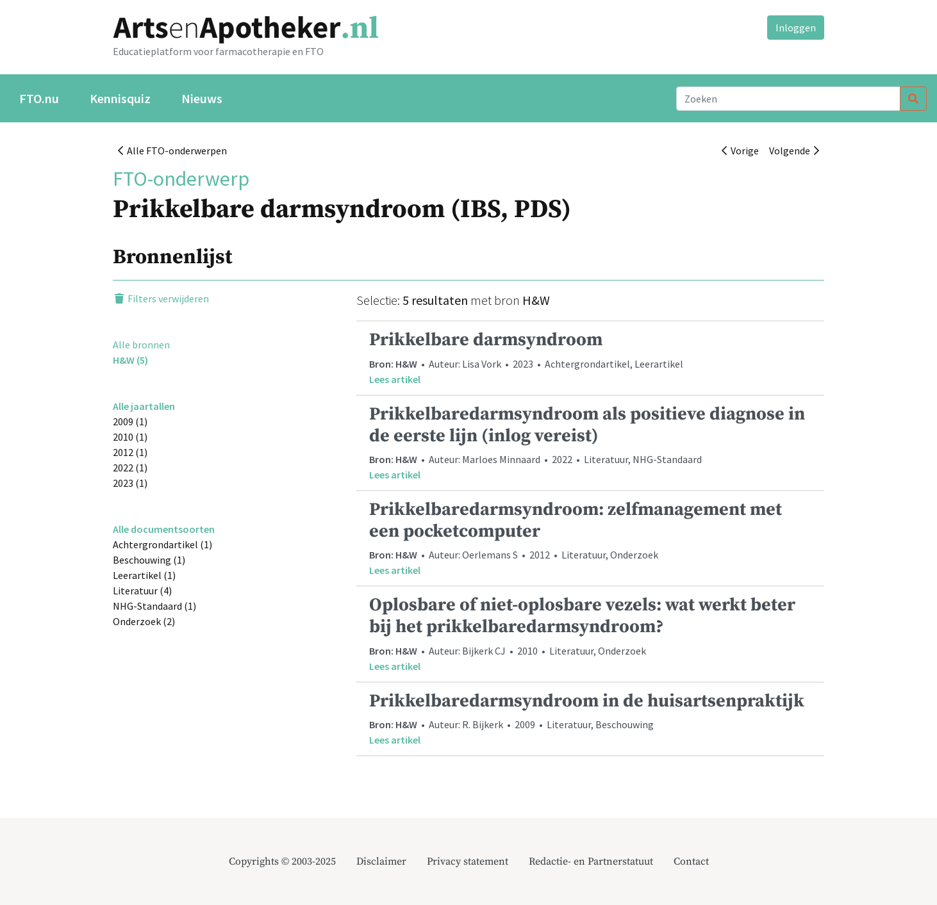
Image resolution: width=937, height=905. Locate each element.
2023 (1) (130, 483)
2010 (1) (130, 436)
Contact (691, 861)
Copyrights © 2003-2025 (282, 861)
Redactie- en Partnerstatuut (591, 861)
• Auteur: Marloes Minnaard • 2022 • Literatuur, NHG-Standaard (590, 442)
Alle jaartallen (144, 406)
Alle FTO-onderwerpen (172, 150)
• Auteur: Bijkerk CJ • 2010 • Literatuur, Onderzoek (590, 633)
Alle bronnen (141, 344)
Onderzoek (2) (144, 621)
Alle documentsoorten (164, 529)
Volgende (794, 150)
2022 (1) (130, 467)
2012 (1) (130, 452)
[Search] (788, 98)
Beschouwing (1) (149, 559)
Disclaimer (381, 861)
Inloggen (795, 27)
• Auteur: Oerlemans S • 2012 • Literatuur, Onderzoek (590, 538)
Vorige (740, 150)
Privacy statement (467, 861)
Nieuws (201, 98)
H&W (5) (130, 360)
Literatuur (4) (142, 590)
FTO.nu (39, 98)
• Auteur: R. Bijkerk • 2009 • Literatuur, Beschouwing (590, 719)
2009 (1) (130, 421)
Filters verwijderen (161, 298)
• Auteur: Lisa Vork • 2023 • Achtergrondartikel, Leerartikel (590, 358)
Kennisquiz (120, 98)
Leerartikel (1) (144, 575)
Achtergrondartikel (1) (162, 544)
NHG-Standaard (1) (154, 605)
